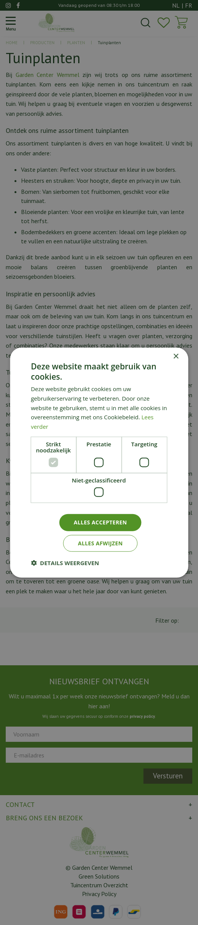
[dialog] (99, 462)
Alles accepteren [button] (100, 522)
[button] (65, 562)
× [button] (176, 356)
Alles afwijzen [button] (100, 543)
